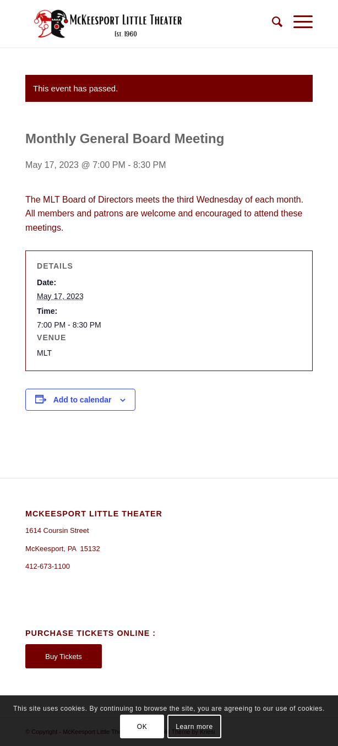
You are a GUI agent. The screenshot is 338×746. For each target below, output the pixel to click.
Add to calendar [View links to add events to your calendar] (82, 399)
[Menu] (297, 22)
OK (142, 727)
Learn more (194, 727)
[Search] (271, 22)
